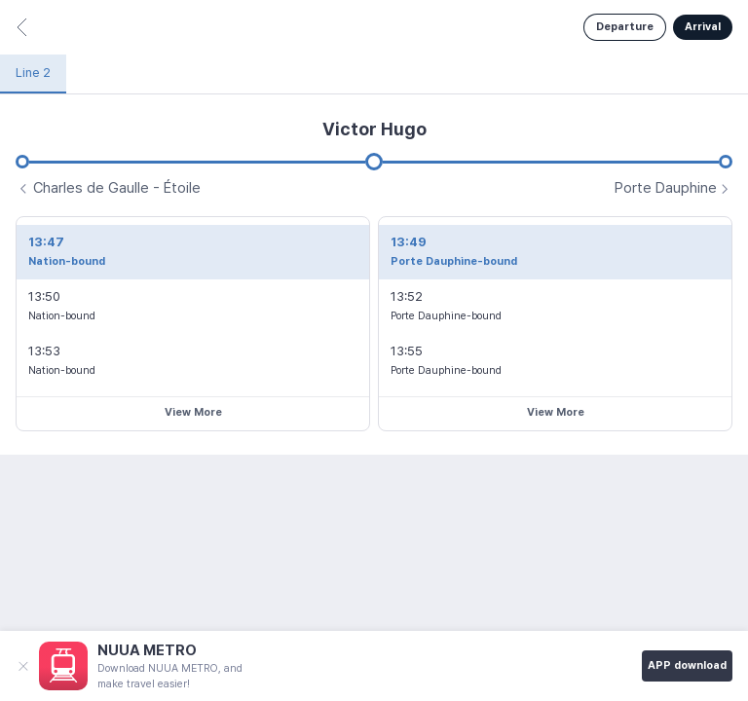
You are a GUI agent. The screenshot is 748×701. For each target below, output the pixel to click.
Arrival (703, 26)
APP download (687, 665)
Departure (625, 26)
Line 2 (33, 72)
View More (193, 412)
